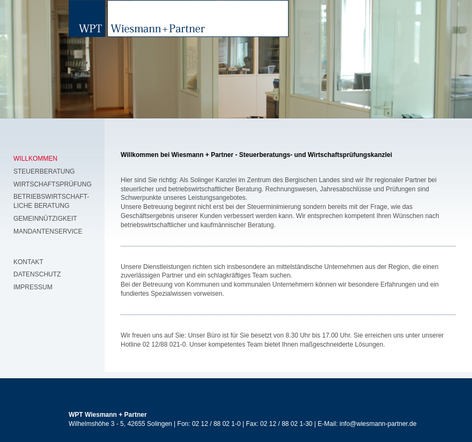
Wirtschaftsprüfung (52, 184)
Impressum (33, 287)
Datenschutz (37, 274)
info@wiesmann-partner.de (377, 424)
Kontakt (28, 262)
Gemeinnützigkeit (45, 218)
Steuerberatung (44, 171)
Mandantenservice (47, 231)
